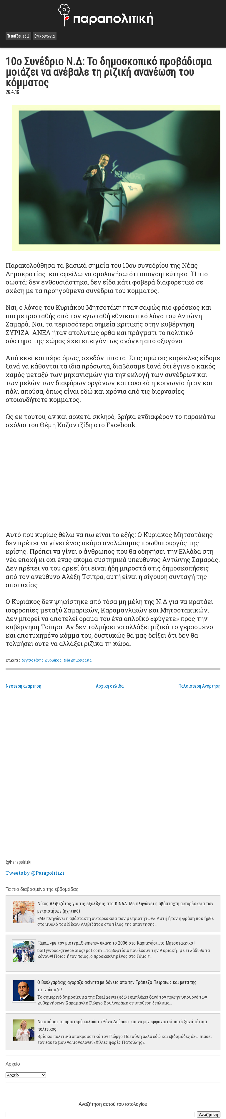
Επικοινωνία (44, 36)
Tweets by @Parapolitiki (35, 873)
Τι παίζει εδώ (18, 36)
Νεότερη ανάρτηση (23, 686)
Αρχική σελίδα (110, 686)
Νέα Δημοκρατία (78, 660)
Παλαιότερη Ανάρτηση (199, 686)
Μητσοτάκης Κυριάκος (41, 660)
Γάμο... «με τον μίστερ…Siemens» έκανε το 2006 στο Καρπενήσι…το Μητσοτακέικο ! (116, 943)
